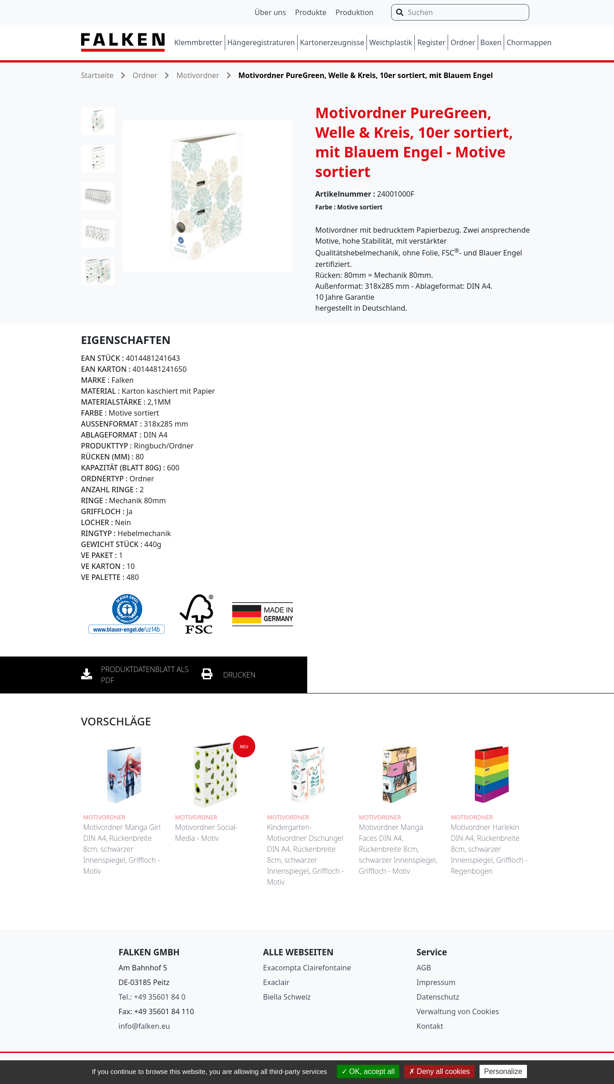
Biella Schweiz (287, 997)
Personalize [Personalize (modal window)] (503, 1071)
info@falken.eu (144, 1026)
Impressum (436, 982)
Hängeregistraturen (261, 42)
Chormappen (529, 42)
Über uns (270, 12)
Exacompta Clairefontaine (307, 968)
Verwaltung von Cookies (458, 1011)
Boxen (491, 42)
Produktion (354, 12)
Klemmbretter (198, 42)
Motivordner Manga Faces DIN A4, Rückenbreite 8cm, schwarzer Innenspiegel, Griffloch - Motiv (398, 849)
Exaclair (276, 982)
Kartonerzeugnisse (332, 42)
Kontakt (430, 1026)
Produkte (310, 12)
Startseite (97, 75)
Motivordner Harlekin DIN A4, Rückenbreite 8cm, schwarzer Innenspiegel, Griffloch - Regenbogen (489, 849)
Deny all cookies (439, 1071)
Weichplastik (390, 42)
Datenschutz (438, 997)
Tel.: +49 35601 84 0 (152, 997)
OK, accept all (368, 1071)
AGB (424, 968)
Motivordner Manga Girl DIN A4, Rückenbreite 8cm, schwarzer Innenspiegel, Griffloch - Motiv (121, 849)
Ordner (462, 42)
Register (431, 42)
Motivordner (197, 75)
